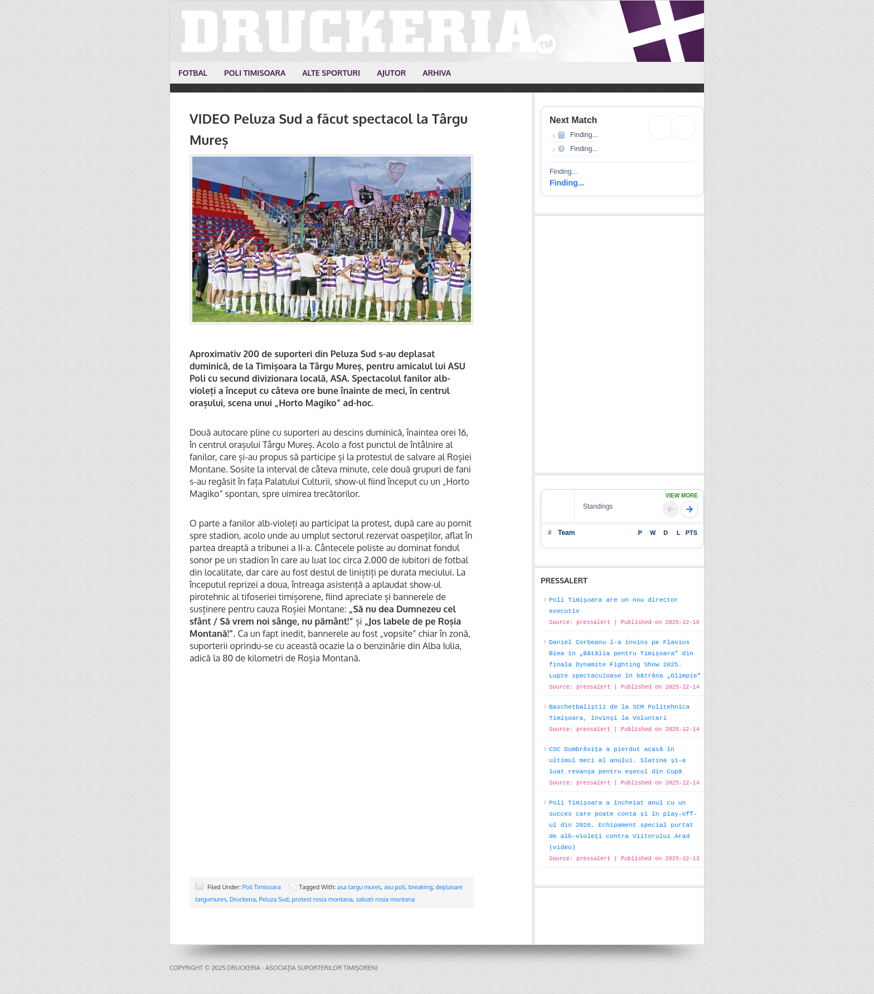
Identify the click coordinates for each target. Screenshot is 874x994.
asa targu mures (359, 887)
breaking (421, 887)
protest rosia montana (322, 899)
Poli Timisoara (261, 887)
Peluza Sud (274, 899)
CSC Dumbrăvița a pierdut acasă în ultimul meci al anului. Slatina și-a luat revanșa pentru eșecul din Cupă (617, 760)
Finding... (567, 182)
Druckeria (437, 31)
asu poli (394, 887)
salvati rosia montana (385, 899)
